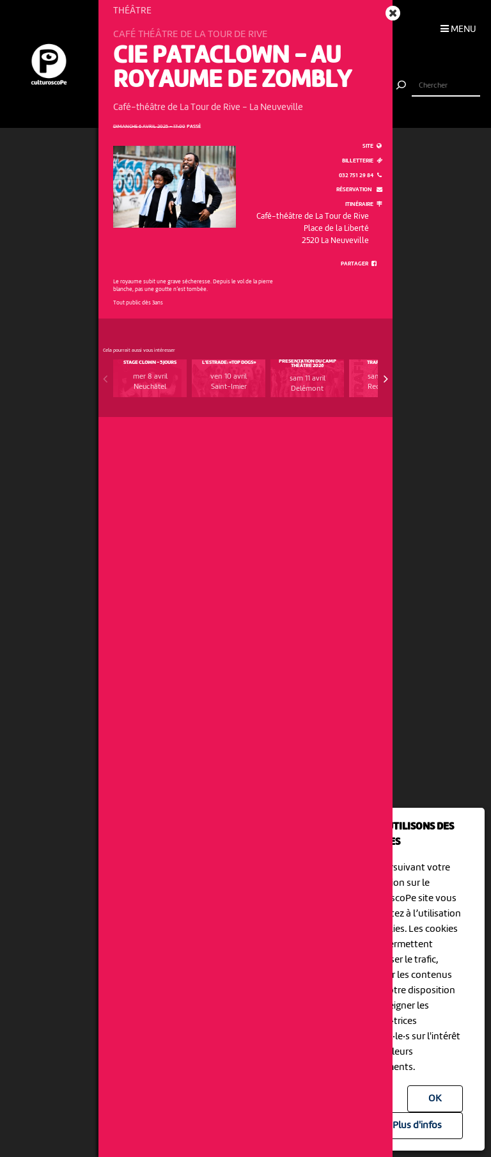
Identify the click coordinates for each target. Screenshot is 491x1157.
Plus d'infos (417, 1126)
